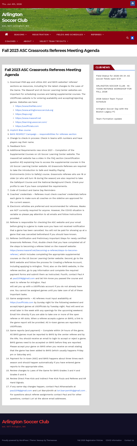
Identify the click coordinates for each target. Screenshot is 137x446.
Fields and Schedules (71, 34)
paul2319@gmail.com (24, 278)
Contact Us (129, 440)
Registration (41, 34)
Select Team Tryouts (54, 41)
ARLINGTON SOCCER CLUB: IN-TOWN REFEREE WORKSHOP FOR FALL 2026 (114, 89)
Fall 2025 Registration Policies (90, 440)
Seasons (20, 34)
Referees (97, 34)
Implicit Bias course (20, 130)
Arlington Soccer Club (25, 422)
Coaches (11, 41)
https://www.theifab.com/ (28, 106)
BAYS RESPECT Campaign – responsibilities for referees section (43, 134)
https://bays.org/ (23, 114)
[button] (127, 38)
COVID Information (114, 440)
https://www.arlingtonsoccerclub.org (34, 110)
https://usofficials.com (27, 126)
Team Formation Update (109, 119)
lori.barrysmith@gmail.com (71, 390)
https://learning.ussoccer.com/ (31, 122)
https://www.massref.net (28, 118)
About (29, 41)
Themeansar (52, 440)
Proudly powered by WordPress (15, 440)
